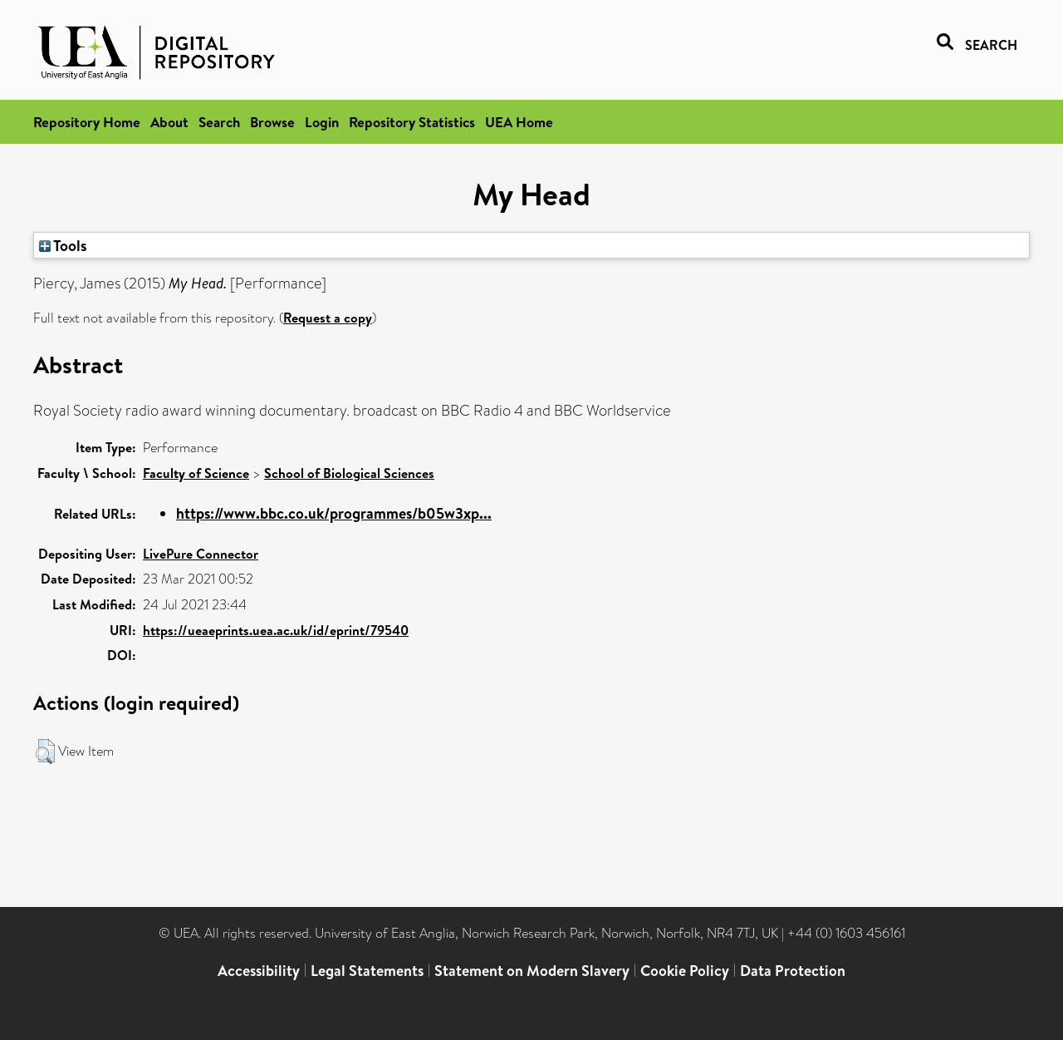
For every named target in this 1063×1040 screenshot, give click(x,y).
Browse (272, 121)
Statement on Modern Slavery (531, 970)
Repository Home (86, 121)
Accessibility (259, 970)
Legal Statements (367, 970)
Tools (63, 245)
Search (219, 121)
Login (322, 121)
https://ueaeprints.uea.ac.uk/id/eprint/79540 (276, 630)
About (169, 121)
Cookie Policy (684, 970)
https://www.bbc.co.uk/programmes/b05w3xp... (334, 513)
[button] (45, 751)
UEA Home (519, 121)
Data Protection (792, 970)
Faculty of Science (196, 473)
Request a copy (327, 317)
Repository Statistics (412, 121)
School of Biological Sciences (349, 473)
